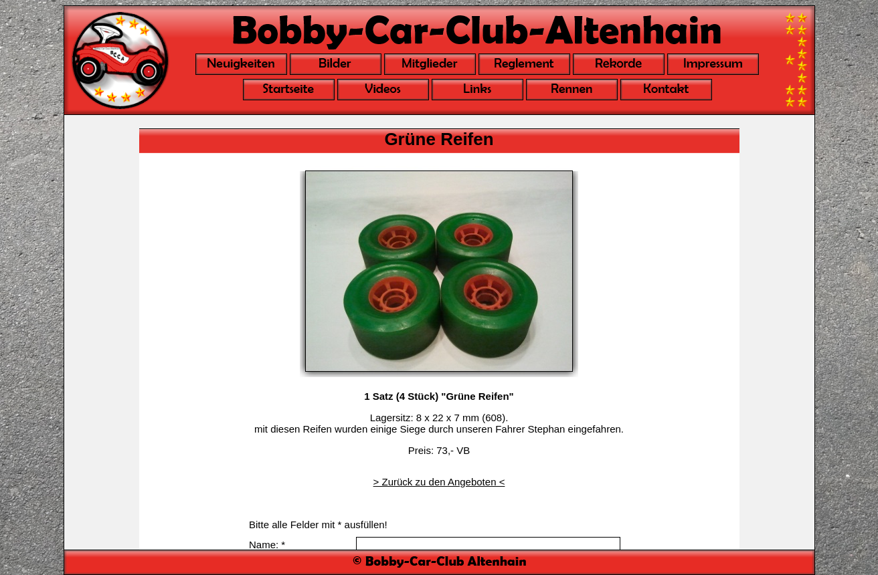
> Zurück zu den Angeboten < (439, 481)
